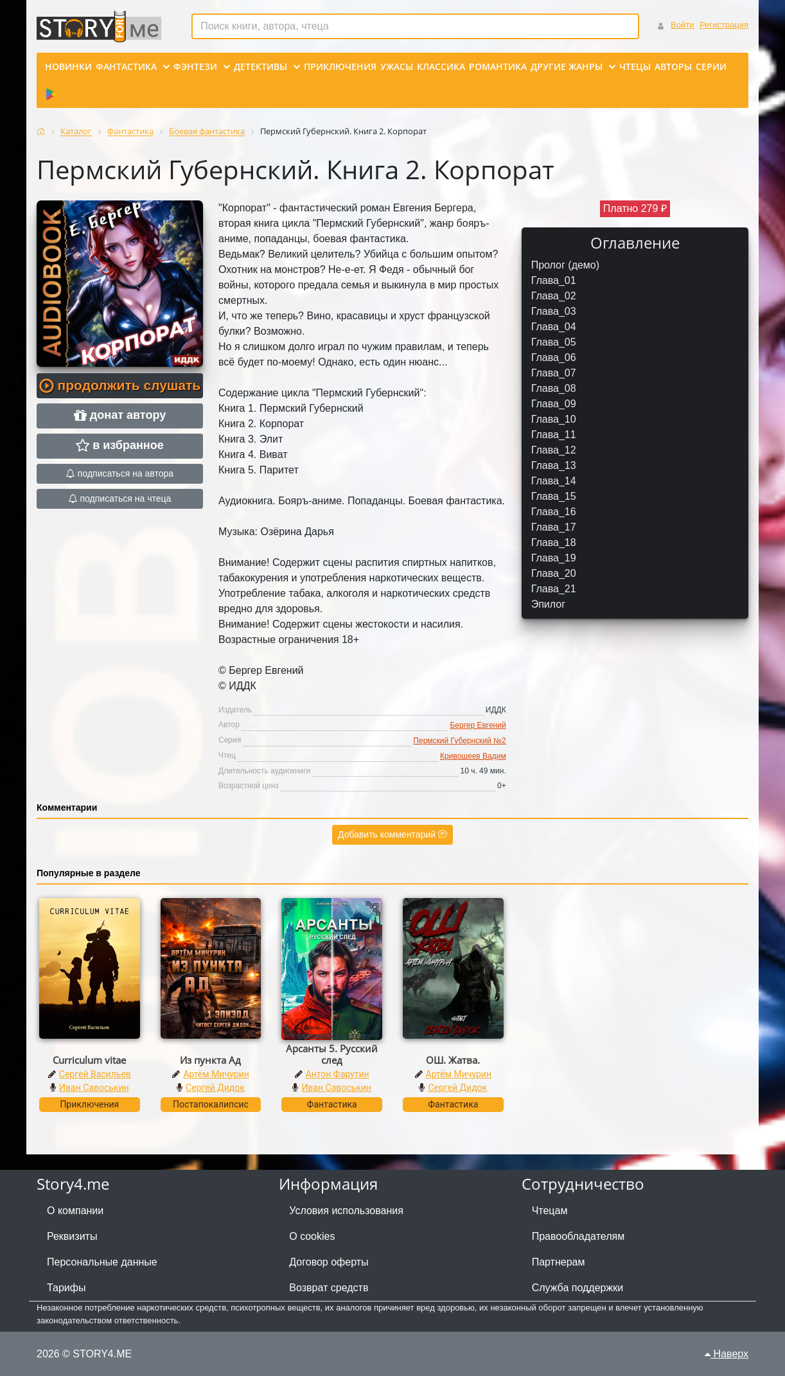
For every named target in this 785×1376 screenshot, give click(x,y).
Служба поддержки (577, 1287)
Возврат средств (328, 1287)
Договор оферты (328, 1262)
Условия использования (346, 1210)
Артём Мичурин (216, 1074)
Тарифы (66, 1287)
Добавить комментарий (392, 834)
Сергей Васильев (95, 1074)
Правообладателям (578, 1236)
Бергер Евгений (478, 725)
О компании (75, 1210)
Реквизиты (72, 1236)
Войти (682, 25)
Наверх (726, 1353)
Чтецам (550, 1210)
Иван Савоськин (94, 1087)
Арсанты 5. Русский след (332, 1054)
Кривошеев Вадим (473, 756)
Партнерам (558, 1262)
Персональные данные (102, 1262)
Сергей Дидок (215, 1087)
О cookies (312, 1236)
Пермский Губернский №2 (459, 740)
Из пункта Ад (210, 1060)
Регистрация (724, 25)
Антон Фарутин (337, 1074)
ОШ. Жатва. (453, 1060)
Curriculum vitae (89, 1060)
